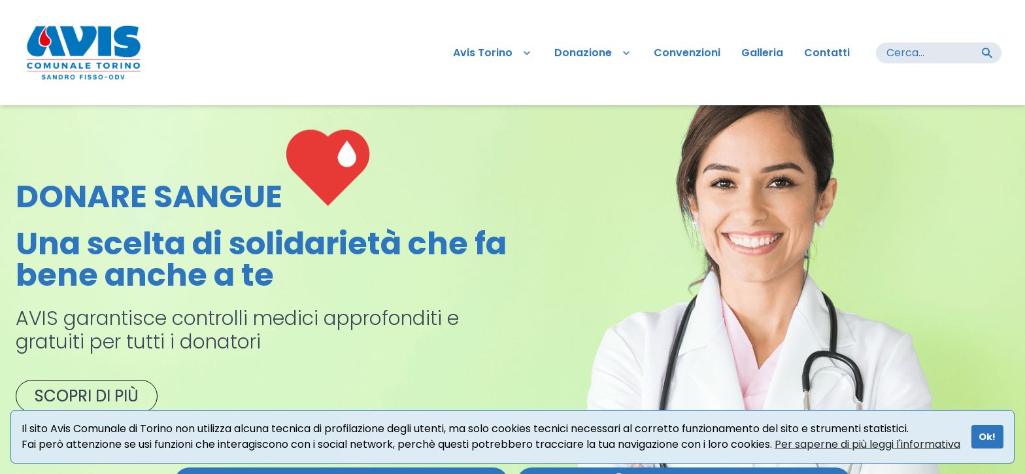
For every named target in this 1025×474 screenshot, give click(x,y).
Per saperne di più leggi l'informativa (867, 444)
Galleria (762, 52)
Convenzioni (687, 52)
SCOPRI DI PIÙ (86, 396)
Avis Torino (493, 52)
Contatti (827, 52)
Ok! (987, 436)
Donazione (593, 52)
